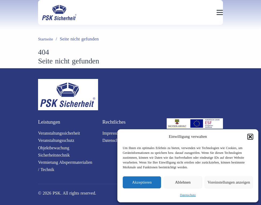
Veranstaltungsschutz (56, 140)
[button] (250, 136)
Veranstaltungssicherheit (59, 133)
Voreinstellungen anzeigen (229, 182)
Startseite (45, 39)
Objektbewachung (53, 148)
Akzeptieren (142, 182)
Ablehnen (183, 182)
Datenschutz (188, 195)
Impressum (111, 133)
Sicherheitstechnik (54, 155)
